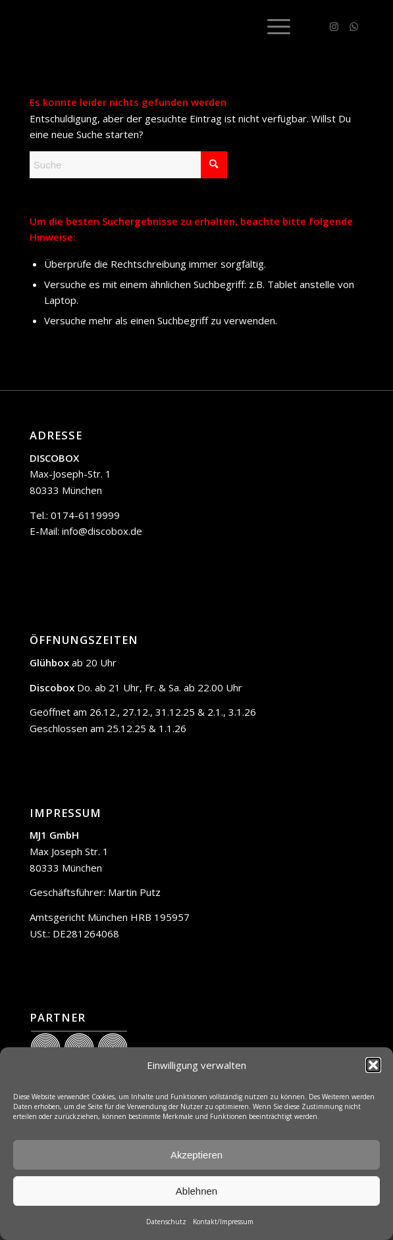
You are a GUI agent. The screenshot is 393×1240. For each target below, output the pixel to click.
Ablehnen (196, 1191)
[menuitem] (272, 26)
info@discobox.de (102, 530)
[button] (373, 1065)
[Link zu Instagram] (334, 26)
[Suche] (128, 164)
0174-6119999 (85, 515)
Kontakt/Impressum (223, 1221)
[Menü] (272, 26)
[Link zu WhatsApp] (353, 26)
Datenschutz (166, 1221)
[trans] (163, 26)
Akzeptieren (196, 1154)
